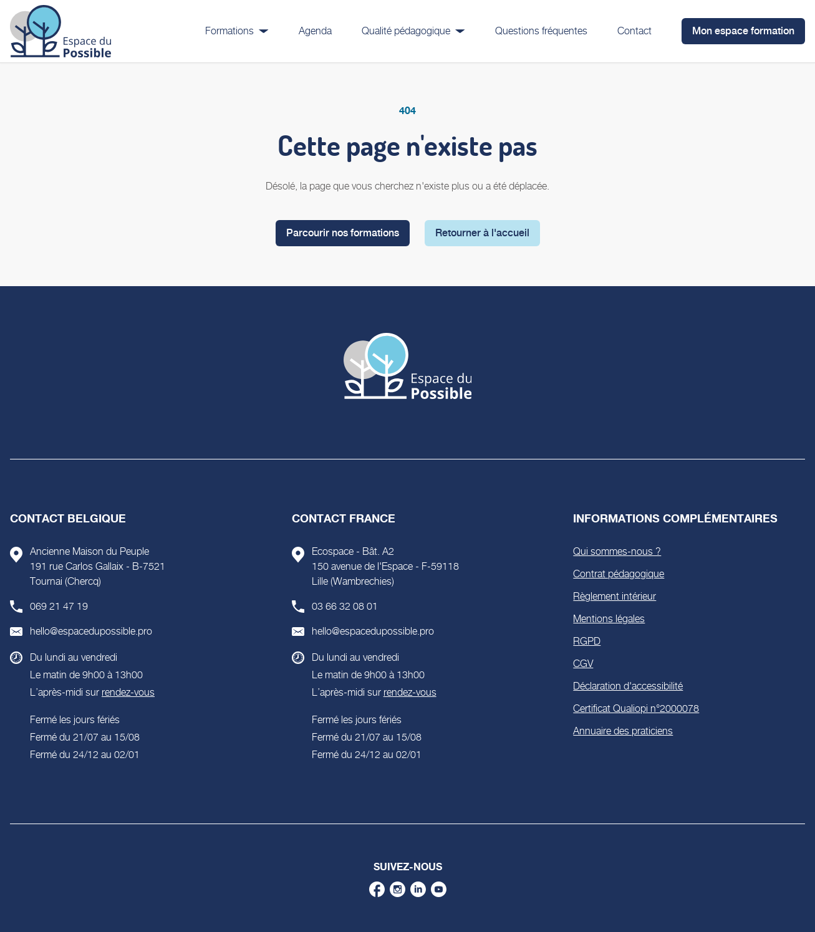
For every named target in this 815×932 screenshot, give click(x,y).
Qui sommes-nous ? (617, 551)
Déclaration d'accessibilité (628, 686)
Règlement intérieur (614, 596)
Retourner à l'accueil (482, 233)
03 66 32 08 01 (345, 606)
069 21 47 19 (59, 606)
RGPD (586, 641)
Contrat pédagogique (618, 574)
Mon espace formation (743, 31)
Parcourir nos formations (342, 233)
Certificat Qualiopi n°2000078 (636, 708)
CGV (583, 664)
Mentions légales (609, 619)
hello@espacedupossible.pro (91, 631)
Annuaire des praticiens (623, 731)
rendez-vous (128, 692)
